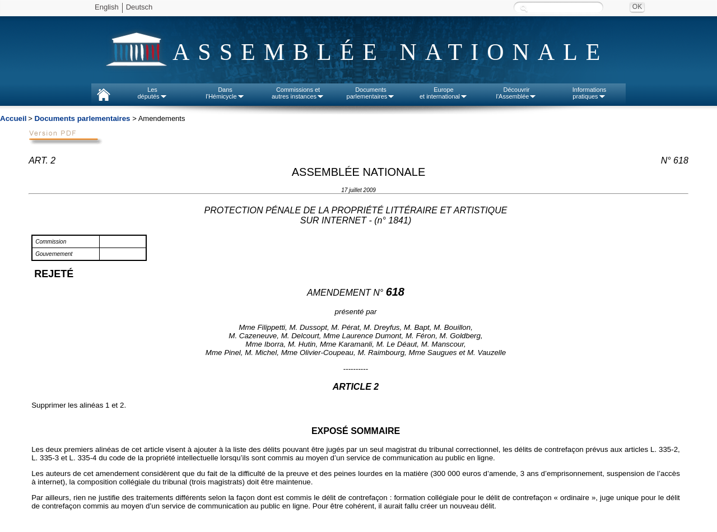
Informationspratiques (589, 93)
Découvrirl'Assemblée (516, 93)
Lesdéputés (152, 93)
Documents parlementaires (82, 118)
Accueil (13, 118)
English (107, 7)
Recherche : (523, 8)
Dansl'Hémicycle (225, 93)
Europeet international (444, 93)
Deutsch (139, 7)
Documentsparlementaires (371, 93)
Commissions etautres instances (298, 93)
